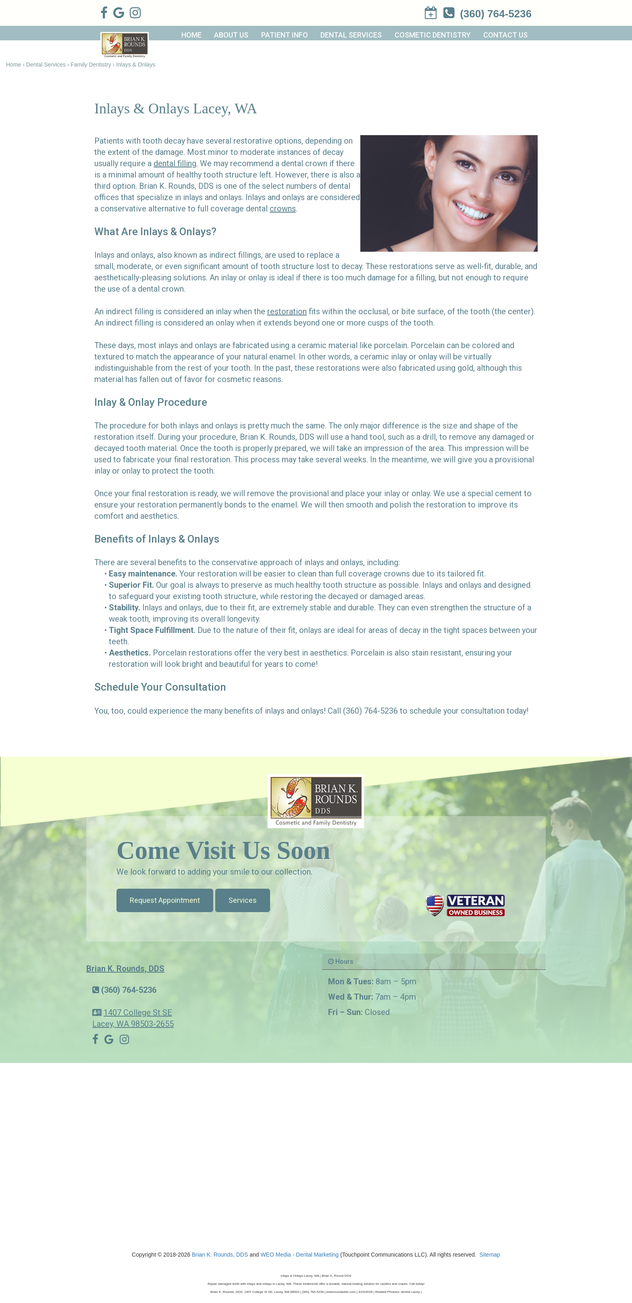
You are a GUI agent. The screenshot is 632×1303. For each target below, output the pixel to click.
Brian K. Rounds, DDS (125, 968)
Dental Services (351, 35)
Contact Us (505, 35)
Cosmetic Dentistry (433, 35)
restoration (287, 311)
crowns (283, 208)
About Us (231, 35)
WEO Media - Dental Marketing (299, 1254)
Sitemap (490, 1254)
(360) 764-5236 (128, 990)
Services (243, 900)
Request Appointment (165, 900)
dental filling (175, 163)
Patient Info (284, 35)
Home (191, 35)
